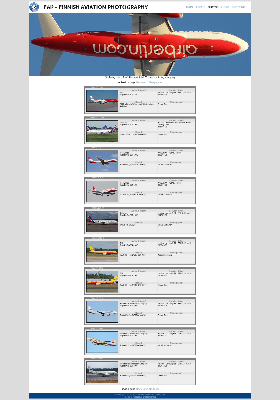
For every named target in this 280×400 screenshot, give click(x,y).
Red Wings (124, 153)
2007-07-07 (162, 215)
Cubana (123, 123)
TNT (122, 93)
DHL (122, 243)
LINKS (225, 7)
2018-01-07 (162, 336)
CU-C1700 (124, 134)
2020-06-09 (162, 245)
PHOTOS (213, 7)
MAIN (189, 7)
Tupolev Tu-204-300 (128, 306)
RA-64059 (124, 345)
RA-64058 (124, 315)
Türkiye (178, 153)
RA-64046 (124, 165)
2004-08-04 (162, 95)
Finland (187, 93)
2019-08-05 (162, 275)
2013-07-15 (162, 185)
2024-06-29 (162, 127)
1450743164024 (138, 255)
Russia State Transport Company (133, 304)
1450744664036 (139, 134)
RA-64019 (124, 195)
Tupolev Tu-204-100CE (129, 125)
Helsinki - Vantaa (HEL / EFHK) (170, 93)
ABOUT (200, 7)
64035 (122, 225)
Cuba (167, 125)
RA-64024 (124, 255)
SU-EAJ (123, 104)
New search (142, 82)
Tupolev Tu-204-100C (129, 245)
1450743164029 (137, 104)
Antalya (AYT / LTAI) (166, 153)
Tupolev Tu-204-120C (129, 95)
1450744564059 (138, 345)
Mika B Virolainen (165, 165)
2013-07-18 (162, 155)
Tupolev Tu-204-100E (129, 155)
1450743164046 (138, 165)
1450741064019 (138, 195)
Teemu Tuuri (163, 104)
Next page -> (155, 82)
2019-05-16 (162, 306)
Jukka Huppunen (165, 255)
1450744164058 (138, 315)
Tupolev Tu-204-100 (128, 185)
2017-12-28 (162, 366)
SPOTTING (238, 7)
